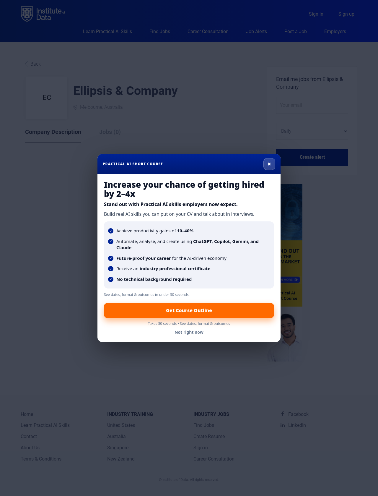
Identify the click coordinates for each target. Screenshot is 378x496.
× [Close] (269, 163)
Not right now (189, 332)
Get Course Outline (189, 310)
